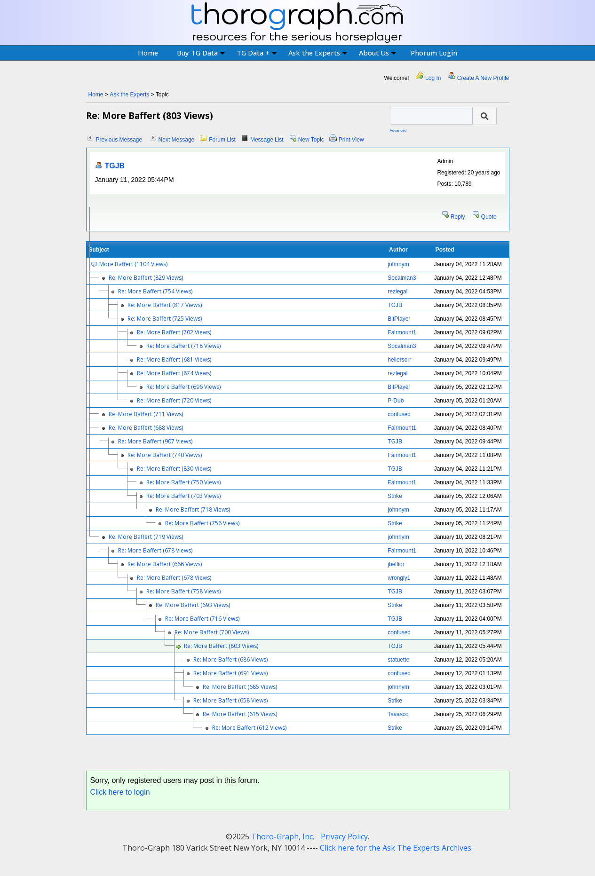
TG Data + (257, 52)
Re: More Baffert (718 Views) (183, 346)
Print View (351, 139)
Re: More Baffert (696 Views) (183, 387)
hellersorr (399, 359)
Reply (458, 216)
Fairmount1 (402, 332)
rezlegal (397, 291)
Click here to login (120, 792)
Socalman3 (402, 278)
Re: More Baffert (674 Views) (174, 373)
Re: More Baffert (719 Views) (146, 537)
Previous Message (119, 139)
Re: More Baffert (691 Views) (230, 673)
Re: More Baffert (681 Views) (174, 359)
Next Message (177, 139)
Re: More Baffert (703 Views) (183, 496)
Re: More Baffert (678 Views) (155, 550)
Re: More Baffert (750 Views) (183, 482)
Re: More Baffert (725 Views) (164, 319)
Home (148, 52)
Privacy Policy (344, 836)
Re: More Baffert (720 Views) (174, 400)
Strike (395, 496)
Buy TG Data (201, 52)
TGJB (115, 166)
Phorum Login (434, 52)
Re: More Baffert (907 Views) (155, 441)
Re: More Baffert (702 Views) (174, 332)
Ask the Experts (317, 52)
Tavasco (398, 714)
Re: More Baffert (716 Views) (202, 619)
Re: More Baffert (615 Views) (240, 714)
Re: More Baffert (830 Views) (174, 469)
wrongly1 (399, 578)
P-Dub (396, 400)
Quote (489, 216)
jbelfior (396, 564)
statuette (398, 659)
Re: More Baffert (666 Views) (164, 564)
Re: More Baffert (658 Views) (230, 700)
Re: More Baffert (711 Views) (146, 414)
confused (399, 414)
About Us (377, 52)
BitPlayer (399, 319)
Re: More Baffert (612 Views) (249, 728)
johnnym (398, 264)
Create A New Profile (483, 78)
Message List (267, 139)
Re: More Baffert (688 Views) (146, 428)
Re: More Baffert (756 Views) (202, 523)
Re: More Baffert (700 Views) (212, 632)
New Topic (311, 139)
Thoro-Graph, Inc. (282, 836)
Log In (433, 78)
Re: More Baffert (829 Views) (146, 278)
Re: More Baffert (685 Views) (240, 687)
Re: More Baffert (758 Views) (183, 591)
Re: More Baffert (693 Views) (193, 605)
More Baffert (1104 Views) (133, 264)
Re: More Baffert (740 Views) (164, 455)
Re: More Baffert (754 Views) (155, 291)
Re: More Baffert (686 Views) (230, 659)
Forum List (222, 139)
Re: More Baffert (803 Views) (221, 646)
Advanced (398, 130)
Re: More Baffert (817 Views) (164, 305)
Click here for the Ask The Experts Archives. (396, 848)
